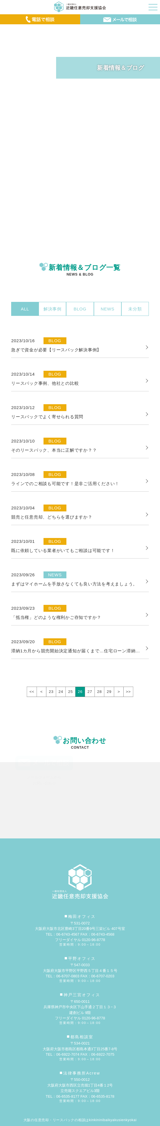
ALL (25, 308)
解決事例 (53, 308)
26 (80, 691)
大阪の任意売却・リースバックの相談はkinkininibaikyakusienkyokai (80, 1120)
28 (99, 691)
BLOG (80, 308)
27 (90, 691)
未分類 (135, 308)
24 (60, 691)
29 (109, 691)
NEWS (107, 308)
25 (70, 691)
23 (51, 691)
